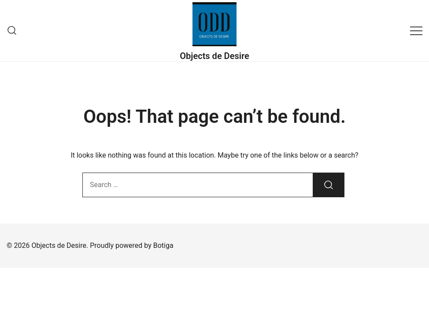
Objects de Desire (214, 56)
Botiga (163, 245)
